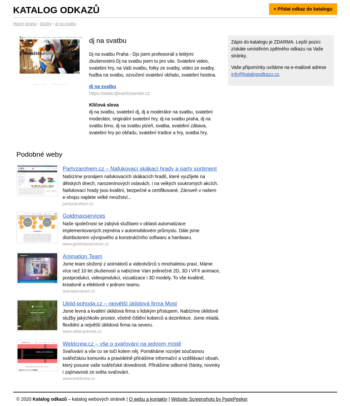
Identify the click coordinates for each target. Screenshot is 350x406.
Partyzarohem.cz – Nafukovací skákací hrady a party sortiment (140, 169)
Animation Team (82, 256)
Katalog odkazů (56, 10)
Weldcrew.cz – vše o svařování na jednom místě (122, 344)
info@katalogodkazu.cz (255, 74)
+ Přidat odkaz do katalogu (303, 9)
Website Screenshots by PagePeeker (209, 399)
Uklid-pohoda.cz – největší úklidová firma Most (120, 303)
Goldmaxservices (84, 216)
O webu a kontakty (148, 399)
